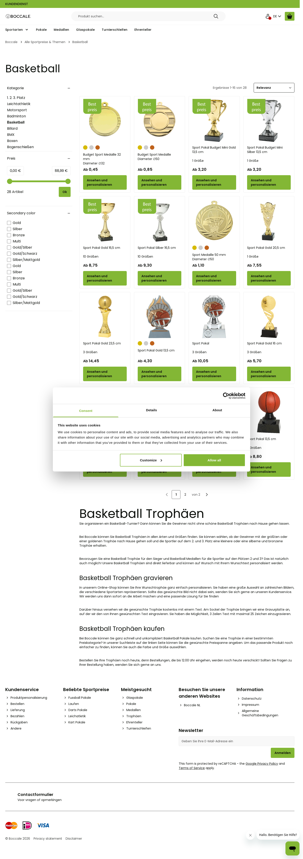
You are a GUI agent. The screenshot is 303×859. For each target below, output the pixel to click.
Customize (151, 460)
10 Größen (90, 256)
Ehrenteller (143, 29)
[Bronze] (97, 147)
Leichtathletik (18, 103)
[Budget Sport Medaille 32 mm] (105, 121)
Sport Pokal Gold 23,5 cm (102, 343)
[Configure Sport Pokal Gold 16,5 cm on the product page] (105, 278)
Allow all (214, 460)
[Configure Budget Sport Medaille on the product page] (159, 182)
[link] (166, 494)
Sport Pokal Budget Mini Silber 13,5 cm (265, 149)
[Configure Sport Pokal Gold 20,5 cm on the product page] (269, 278)
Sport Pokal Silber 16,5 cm (157, 248)
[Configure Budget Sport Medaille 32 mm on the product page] (105, 182)
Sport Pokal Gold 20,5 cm (266, 248)
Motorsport (17, 110)
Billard (12, 128)
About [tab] (217, 410)
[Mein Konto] (268, 16)
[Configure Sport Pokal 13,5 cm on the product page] (269, 469)
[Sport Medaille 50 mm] (214, 221)
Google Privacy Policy (262, 763)
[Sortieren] (274, 88)
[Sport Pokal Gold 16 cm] (269, 317)
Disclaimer (74, 838)
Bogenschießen (20, 146)
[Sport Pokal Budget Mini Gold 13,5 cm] (214, 121)
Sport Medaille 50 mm (214, 257)
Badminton (16, 116)
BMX (10, 134)
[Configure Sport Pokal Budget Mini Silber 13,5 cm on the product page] (269, 182)
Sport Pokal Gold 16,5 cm (101, 248)
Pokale (41, 29)
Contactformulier (35, 794)
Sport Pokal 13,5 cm (261, 439)
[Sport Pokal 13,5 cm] (269, 412)
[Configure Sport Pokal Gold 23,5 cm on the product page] (105, 374)
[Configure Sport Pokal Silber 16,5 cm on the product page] (159, 278)
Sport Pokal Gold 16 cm (264, 343)
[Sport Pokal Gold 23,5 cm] (105, 317)
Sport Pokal (200, 343)
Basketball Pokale (177, 638)
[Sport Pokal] (214, 317)
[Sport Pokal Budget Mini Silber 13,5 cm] (269, 121)
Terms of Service (192, 768)
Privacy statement (48, 838)
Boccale (11, 42)
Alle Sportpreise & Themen (45, 42)
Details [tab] (151, 410)
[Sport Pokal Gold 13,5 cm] (159, 317)
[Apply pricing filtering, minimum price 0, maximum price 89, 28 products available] (65, 192)
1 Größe (198, 160)
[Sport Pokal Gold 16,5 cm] (105, 221)
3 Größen (90, 352)
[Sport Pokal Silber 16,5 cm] (159, 221)
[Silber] (91, 147)
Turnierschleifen (114, 29)
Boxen (12, 140)
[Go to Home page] (18, 16)
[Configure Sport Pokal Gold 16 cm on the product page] (269, 374)
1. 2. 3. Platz (16, 97)
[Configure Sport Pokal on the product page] (214, 374)
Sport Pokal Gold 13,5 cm (156, 350)
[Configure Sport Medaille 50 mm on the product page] (214, 278)
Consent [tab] (86, 411)
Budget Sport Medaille (159, 156)
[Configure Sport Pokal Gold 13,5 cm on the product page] (159, 374)
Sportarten (14, 29)
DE (277, 16)
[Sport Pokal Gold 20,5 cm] (269, 221)
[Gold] (85, 147)
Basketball (18, 122)
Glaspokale (85, 29)
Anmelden (282, 753)
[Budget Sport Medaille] (159, 121)
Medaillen (61, 29)
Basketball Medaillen (185, 559)
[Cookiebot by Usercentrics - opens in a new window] (226, 395)
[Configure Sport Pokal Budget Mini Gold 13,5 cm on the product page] (214, 182)
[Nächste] (206, 494)
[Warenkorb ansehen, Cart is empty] (289, 16)
